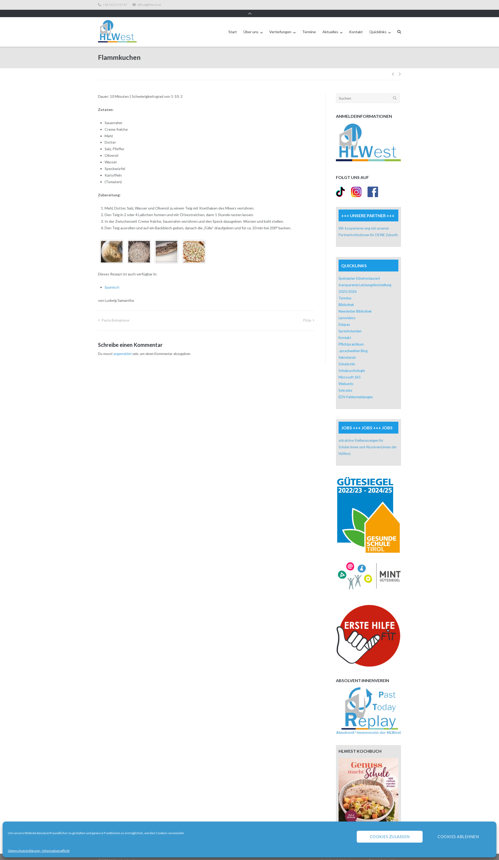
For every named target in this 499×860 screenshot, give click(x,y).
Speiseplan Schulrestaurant (359, 271)
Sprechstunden (350, 324)
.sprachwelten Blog (353, 344)
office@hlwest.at (149, 5)
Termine (309, 24)
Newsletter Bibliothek (355, 304)
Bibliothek (346, 297)
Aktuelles (330, 24)
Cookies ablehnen (458, 836)
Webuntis (346, 377)
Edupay (344, 317)
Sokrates (345, 383)
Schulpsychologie (352, 363)
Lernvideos (347, 311)
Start (232, 24)
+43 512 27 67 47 (115, 5)
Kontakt (356, 24)
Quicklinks (378, 24)
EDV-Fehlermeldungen (356, 390)
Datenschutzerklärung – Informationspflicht (39, 851)
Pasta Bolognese (115, 313)
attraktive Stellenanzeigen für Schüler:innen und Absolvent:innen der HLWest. (368, 440)
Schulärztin (347, 357)
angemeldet (122, 346)
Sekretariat (347, 350)
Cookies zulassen (390, 836)
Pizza (307, 313)
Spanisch (112, 280)
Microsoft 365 (350, 370)
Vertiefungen (280, 24)
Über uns (250, 24)
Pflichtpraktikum (351, 337)
